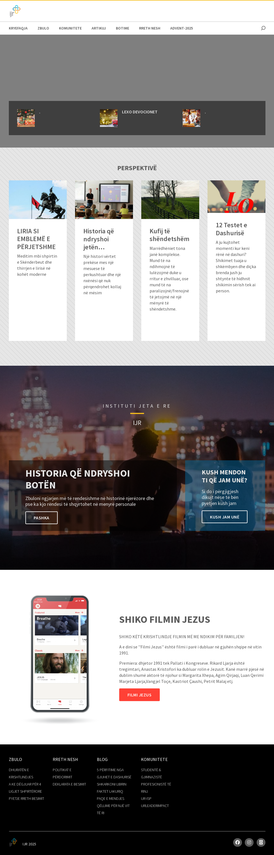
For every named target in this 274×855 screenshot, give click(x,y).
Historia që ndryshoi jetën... (98, 239)
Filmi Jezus (139, 695)
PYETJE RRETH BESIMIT (26, 798)
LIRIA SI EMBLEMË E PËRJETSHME (36, 239)
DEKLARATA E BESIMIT (69, 784)
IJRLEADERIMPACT (155, 805)
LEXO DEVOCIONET (140, 111)
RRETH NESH (149, 28)
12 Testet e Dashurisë (231, 229)
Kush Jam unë (224, 516)
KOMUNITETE (70, 28)
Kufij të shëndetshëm (169, 235)
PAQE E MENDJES (110, 798)
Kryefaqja (18, 28)
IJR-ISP (146, 798)
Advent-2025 (181, 28)
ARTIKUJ (99, 28)
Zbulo (43, 28)
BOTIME (122, 28)
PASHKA (41, 517)
